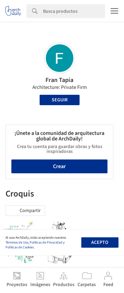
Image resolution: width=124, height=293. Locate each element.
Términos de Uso (17, 242)
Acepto (99, 242)
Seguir (60, 100)
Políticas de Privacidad (46, 242)
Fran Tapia (59, 80)
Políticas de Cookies (20, 247)
